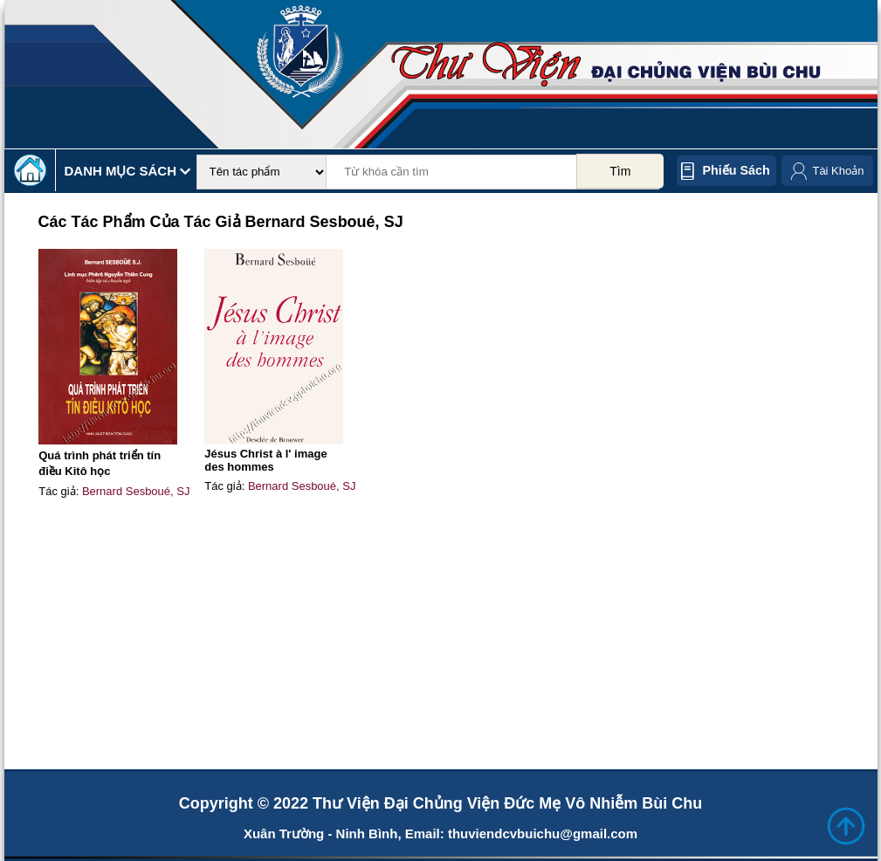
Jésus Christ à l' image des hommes (265, 460)
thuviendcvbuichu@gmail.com (542, 833)
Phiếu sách (736, 170)
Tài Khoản (838, 170)
